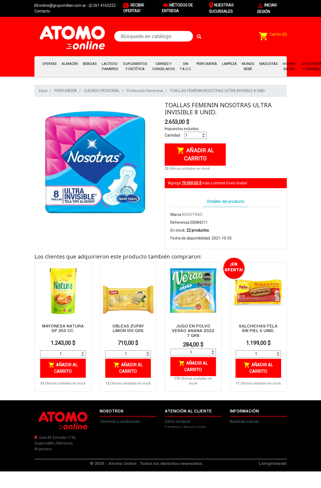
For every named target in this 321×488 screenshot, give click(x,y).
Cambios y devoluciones (185, 427)
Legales (106, 427)
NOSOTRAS (192, 214)
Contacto (42, 11)
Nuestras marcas (244, 421)
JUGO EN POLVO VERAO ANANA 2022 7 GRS (193, 331)
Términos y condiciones (120, 421)
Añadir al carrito (195, 154)
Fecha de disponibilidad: (190, 238)
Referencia (179, 222)
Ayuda (235, 427)
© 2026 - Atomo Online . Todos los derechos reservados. (146, 481)
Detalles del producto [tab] (225, 201)
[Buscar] (153, 36)
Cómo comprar (177, 421)
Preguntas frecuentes (183, 433)
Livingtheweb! (273, 481)
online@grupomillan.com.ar (62, 466)
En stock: (178, 230)
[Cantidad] (195, 135)
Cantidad (172, 135)
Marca (175, 214)
